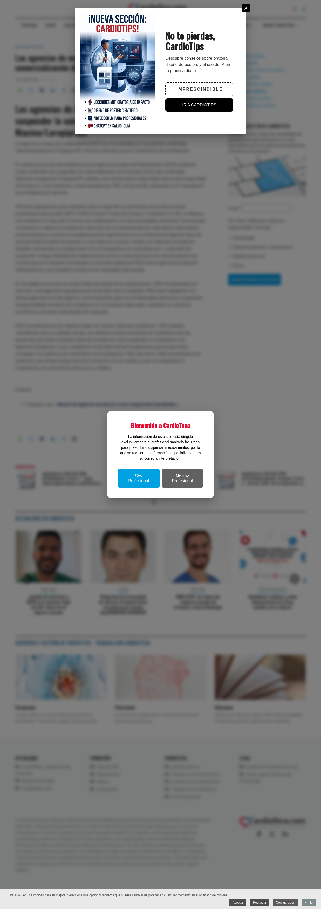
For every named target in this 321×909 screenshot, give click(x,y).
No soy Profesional (182, 478)
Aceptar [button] (238, 903)
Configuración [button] (285, 903)
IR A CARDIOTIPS (199, 105)
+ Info (309, 903)
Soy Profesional (138, 478)
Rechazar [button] (259, 903)
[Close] (246, 8)
